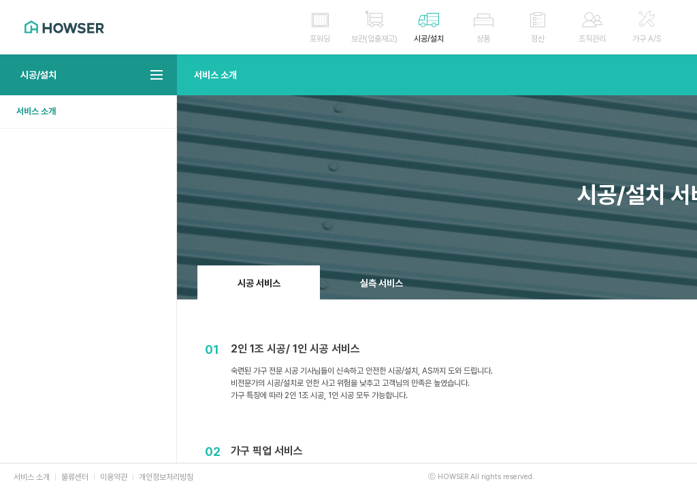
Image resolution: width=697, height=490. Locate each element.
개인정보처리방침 (166, 477)
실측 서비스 (381, 283)
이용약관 (113, 477)
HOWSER (64, 26)
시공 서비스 (259, 283)
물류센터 (74, 477)
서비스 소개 (36, 111)
